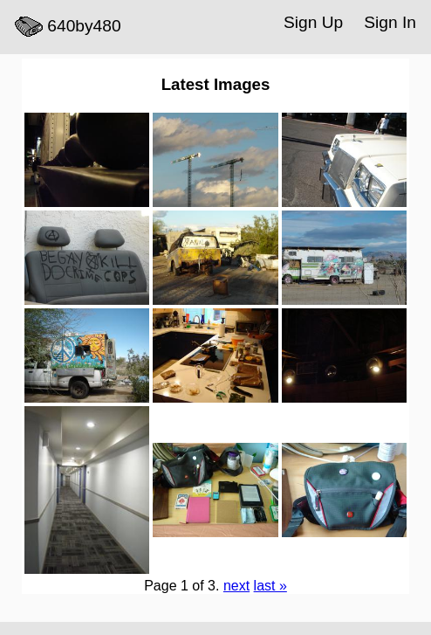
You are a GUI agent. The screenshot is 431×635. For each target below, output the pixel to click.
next (236, 585)
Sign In (390, 22)
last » (270, 585)
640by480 (68, 27)
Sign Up (313, 22)
